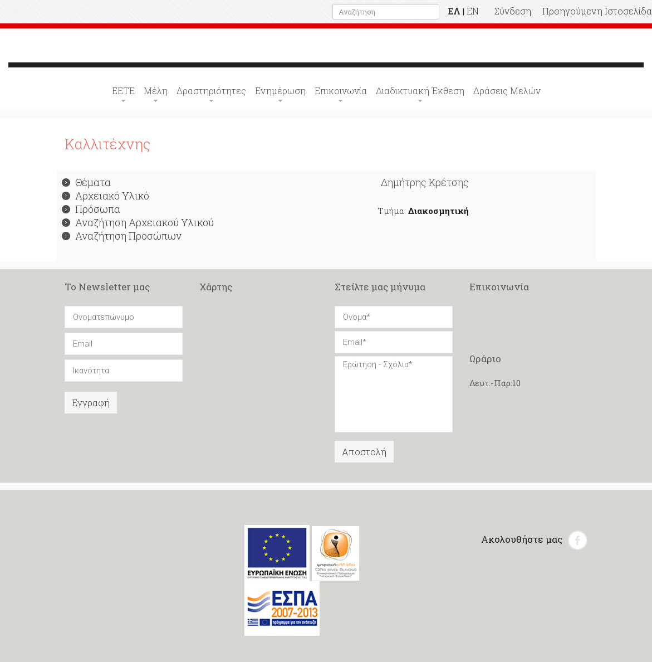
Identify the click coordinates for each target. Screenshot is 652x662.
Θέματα (86, 182)
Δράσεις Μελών (507, 90)
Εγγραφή (91, 402)
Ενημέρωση (280, 90)
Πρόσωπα (91, 209)
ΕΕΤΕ (123, 90)
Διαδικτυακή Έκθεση (420, 90)
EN (473, 11)
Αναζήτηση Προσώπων (122, 235)
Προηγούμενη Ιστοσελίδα (597, 11)
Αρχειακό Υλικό (105, 195)
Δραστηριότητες (211, 90)
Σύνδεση (512, 11)
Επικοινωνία (341, 90)
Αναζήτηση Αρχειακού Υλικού (138, 222)
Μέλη (156, 90)
